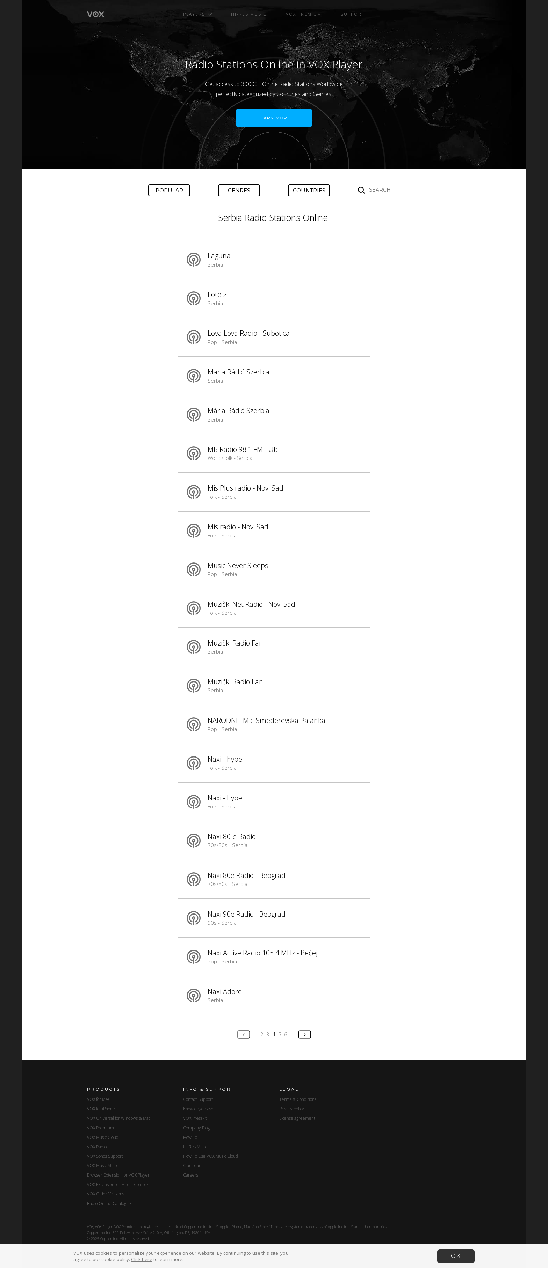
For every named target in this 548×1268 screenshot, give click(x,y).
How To (190, 1137)
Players (197, 14)
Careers (190, 1175)
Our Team (193, 1166)
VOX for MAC (99, 1099)
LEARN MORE (274, 117)
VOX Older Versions (105, 1194)
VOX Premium (304, 14)
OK (456, 1256)
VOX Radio (97, 1147)
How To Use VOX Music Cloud (210, 1156)
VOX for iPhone (101, 1109)
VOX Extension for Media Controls (118, 1184)
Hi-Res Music (249, 14)
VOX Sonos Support (105, 1156)
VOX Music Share (103, 1166)
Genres (239, 190)
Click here (141, 1259)
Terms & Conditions (297, 1099)
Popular (169, 190)
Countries (309, 190)
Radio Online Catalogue (109, 1204)
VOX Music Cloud (102, 1137)
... (255, 1034)
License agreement (297, 1118)
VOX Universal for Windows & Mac (118, 1118)
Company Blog (196, 1128)
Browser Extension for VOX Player (118, 1175)
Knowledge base (198, 1109)
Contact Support (198, 1099)
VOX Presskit (195, 1118)
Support (353, 14)
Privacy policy (291, 1109)
